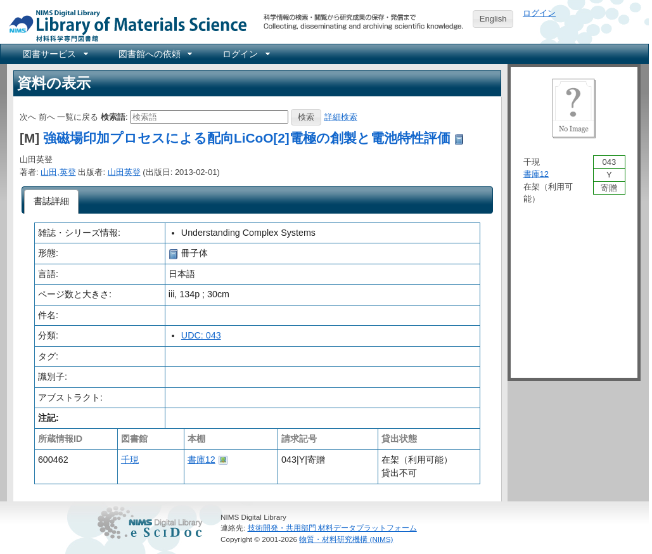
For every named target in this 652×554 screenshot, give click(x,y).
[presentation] (52, 201)
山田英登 (124, 172)
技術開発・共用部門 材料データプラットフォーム (332, 528)
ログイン (539, 13)
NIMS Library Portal (124, 25)
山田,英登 (58, 172)
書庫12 (201, 459)
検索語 (113, 116)
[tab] (51, 202)
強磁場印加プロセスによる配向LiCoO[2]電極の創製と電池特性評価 (247, 138)
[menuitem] (54, 53)
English (493, 18)
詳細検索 (340, 116)
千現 (130, 459)
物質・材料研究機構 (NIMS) (346, 539)
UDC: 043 (201, 335)
